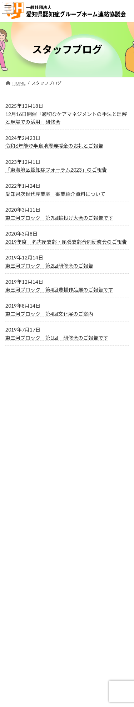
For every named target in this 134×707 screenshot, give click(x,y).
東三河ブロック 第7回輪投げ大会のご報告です (59, 218)
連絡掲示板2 (17, 672)
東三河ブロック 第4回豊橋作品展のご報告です (59, 290)
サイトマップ (18, 632)
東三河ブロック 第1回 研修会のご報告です (56, 338)
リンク (11, 619)
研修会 (38, 457)
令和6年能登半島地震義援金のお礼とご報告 (54, 146)
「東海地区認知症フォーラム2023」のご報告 (56, 170)
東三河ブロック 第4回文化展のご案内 (49, 314)
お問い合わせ (18, 593)
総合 (35, 477)
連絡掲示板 (16, 659)
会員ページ (44, 436)
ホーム (11, 645)
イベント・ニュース (56, 395)
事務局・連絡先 (20, 606)
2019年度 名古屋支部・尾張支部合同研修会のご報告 (66, 242)
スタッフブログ (50, 416)
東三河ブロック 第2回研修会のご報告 (49, 266)
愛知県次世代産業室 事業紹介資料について (55, 194)
